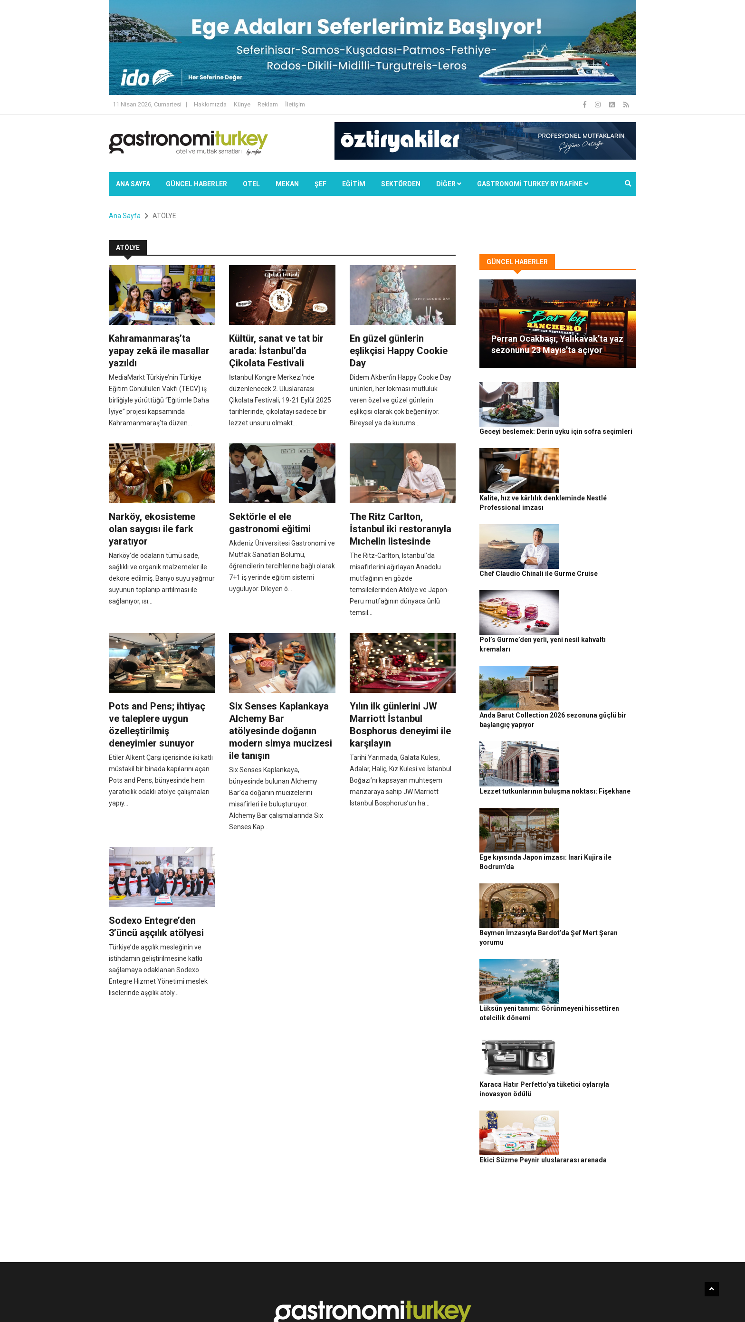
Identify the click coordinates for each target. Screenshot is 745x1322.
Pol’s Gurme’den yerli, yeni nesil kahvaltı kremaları (599, 553)
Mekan (287, 184)
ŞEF (320, 184)
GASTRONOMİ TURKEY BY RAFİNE (532, 184)
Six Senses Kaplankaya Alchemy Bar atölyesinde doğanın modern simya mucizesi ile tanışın (280, 730)
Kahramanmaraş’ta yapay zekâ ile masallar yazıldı (159, 351)
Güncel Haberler (196, 184)
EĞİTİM (353, 184)
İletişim (295, 104)
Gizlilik (527, 1298)
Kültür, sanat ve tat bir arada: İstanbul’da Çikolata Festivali (276, 351)
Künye (242, 104)
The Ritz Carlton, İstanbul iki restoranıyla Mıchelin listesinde (400, 529)
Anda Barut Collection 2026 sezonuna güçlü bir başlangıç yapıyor (599, 606)
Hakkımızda (210, 104)
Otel (251, 184)
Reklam (268, 104)
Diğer (448, 184)
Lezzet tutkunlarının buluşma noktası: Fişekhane (596, 658)
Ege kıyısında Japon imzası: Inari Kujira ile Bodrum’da (599, 711)
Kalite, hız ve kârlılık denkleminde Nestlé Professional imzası (597, 448)
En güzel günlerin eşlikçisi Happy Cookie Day (399, 351)
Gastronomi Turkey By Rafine (277, 1298)
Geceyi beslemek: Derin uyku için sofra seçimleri (597, 396)
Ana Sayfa (133, 184)
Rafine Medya (213, 1298)
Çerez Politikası (563, 1298)
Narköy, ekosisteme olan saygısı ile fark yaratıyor (152, 529)
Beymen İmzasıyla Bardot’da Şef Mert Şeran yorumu (595, 763)
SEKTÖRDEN (400, 184)
